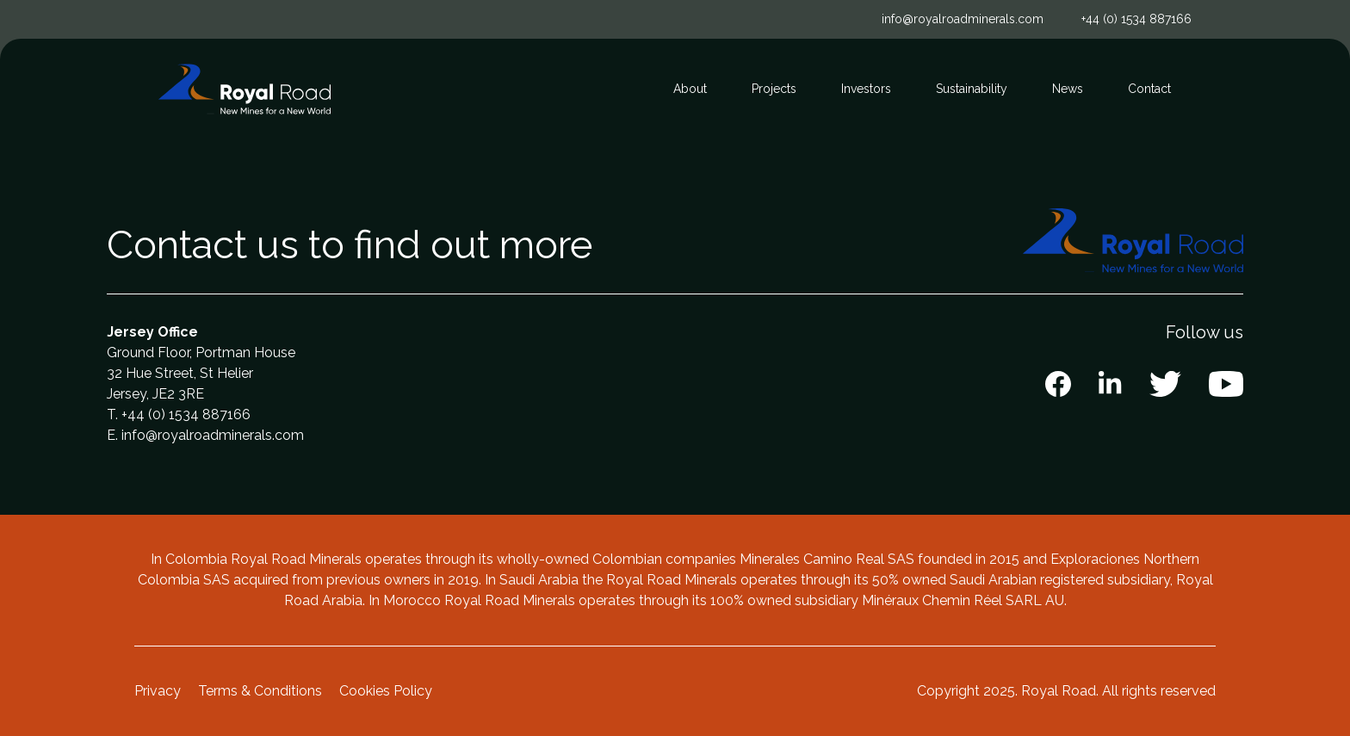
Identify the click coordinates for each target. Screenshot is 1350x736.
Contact (1149, 89)
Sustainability (971, 89)
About (690, 89)
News (1067, 89)
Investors (866, 89)
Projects (774, 89)
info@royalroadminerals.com (962, 19)
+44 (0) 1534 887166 (1136, 19)
